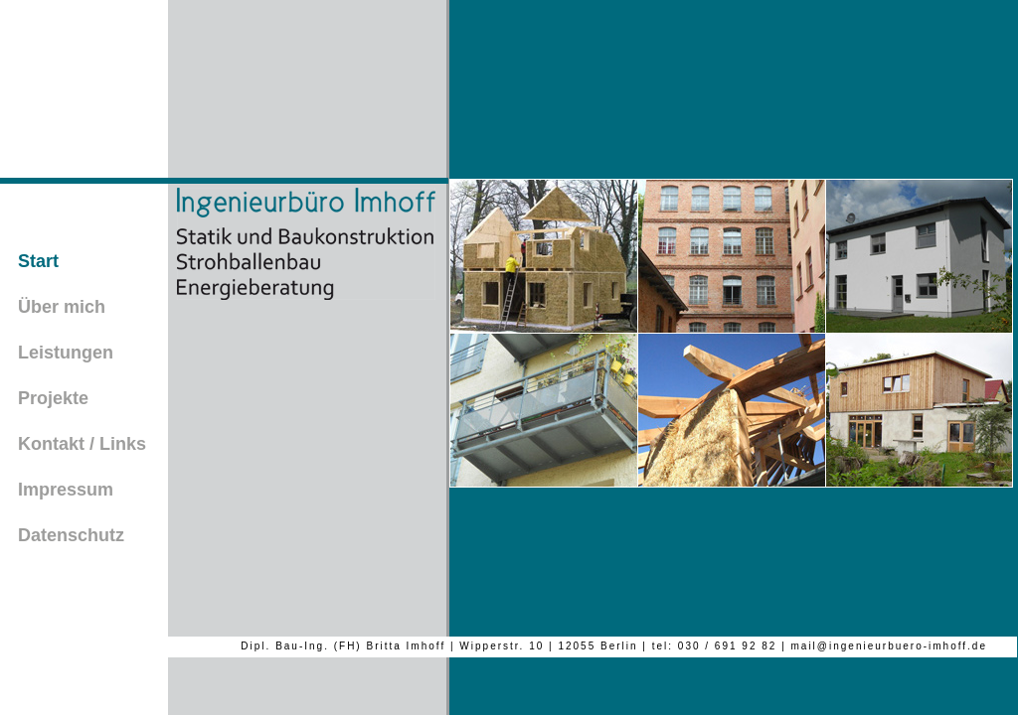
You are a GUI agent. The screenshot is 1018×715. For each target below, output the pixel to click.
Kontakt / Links (82, 444)
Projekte (53, 398)
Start (38, 261)
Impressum (65, 490)
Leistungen (65, 352)
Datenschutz (71, 535)
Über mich (61, 307)
